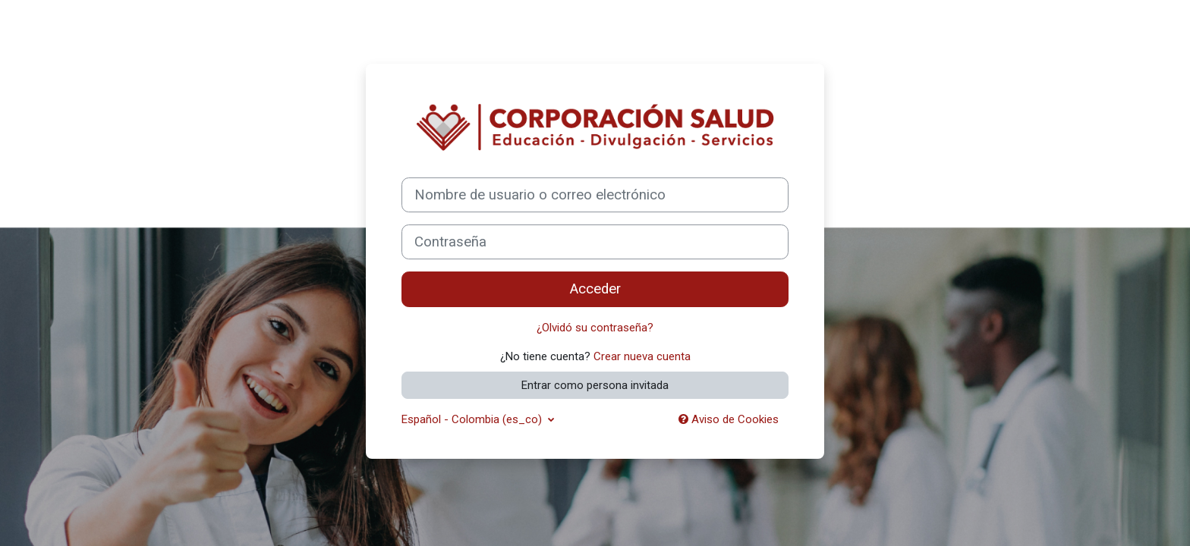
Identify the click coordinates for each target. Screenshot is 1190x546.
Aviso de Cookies (728, 419)
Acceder (595, 289)
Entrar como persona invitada (595, 385)
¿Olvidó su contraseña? (595, 327)
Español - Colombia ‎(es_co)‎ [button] (473, 419)
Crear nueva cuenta (642, 356)
